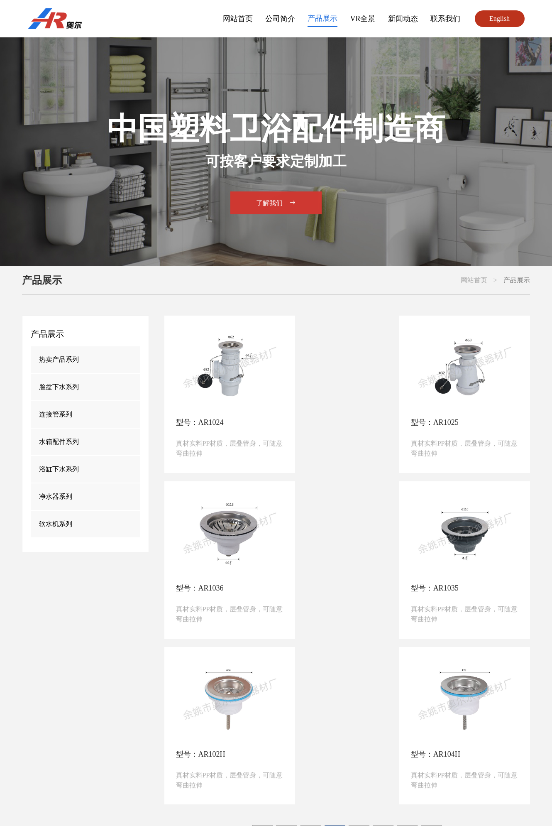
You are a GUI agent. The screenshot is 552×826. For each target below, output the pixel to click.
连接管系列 (55, 414)
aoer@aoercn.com (144, 770)
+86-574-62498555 (146, 756)
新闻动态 (403, 19)
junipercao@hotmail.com (292, 770)
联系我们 (445, 19)
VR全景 (362, 19)
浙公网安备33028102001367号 (344, 807)
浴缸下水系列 (59, 469)
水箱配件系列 (59, 441)
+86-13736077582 (206, 756)
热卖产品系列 (59, 359)
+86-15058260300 (265, 756)
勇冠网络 (447, 807)
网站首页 (238, 19)
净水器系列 (55, 496)
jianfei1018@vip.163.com (214, 770)
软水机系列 (55, 523)
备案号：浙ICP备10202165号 (245, 807)
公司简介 (280, 19)
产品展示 (322, 18)
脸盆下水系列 (59, 386)
